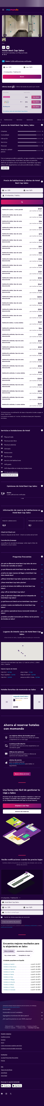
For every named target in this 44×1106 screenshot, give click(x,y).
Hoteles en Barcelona (10, 966)
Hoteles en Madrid (9, 964)
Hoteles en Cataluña (10, 1027)
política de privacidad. (6, 927)
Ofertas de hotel (9, 1026)
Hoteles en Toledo (9, 987)
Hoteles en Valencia (9, 969)
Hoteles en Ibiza (8, 977)
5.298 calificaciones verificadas (20, 61)
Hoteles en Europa (20, 1026)
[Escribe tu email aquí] (23, 912)
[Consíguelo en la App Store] (17, 1085)
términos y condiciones (31, 925)
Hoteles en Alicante (9, 982)
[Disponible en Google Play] (6, 1085)
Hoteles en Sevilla (9, 972)
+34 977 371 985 (7, 58)
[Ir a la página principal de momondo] (12, 10)
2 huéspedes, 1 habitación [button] (12, 72)
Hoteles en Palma (9, 974)
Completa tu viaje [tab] (24, 955)
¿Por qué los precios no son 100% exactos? (23, 1019)
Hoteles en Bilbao (9, 984)
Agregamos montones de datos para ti (23, 1016)
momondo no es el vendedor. (23, 1012)
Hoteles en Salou (21, 1027)
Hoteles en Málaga (9, 979)
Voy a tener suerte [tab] (10, 955)
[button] (3, 10)
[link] (22, 774)
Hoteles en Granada (9, 989)
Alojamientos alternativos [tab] (25, 951)
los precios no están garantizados (11, 1007)
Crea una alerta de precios (17, 764)
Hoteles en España (32, 1026)
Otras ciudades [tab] (9, 951)
